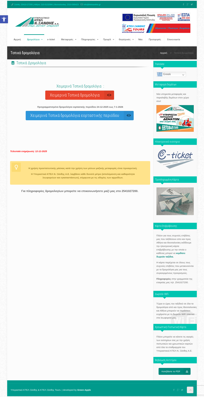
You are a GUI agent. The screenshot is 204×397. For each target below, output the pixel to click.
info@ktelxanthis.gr (92, 4)
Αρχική (163, 53)
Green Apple (84, 390)
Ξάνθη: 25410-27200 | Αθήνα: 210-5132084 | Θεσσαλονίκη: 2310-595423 (46, 4)
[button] (4, 19)
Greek (164, 74)
